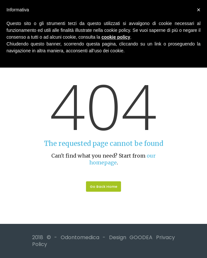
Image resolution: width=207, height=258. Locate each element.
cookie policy (116, 37)
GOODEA (140, 237)
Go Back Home (103, 186)
